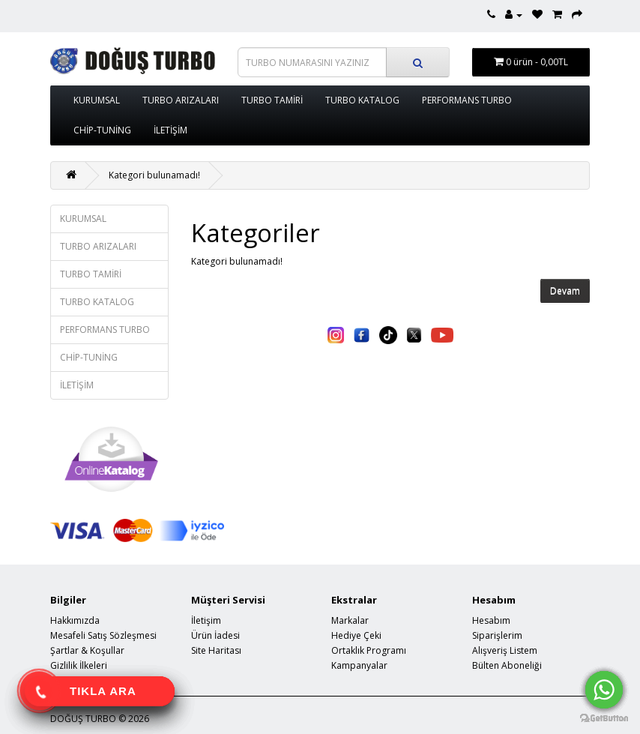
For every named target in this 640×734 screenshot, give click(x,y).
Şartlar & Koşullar (87, 650)
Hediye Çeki (356, 635)
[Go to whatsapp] (604, 690)
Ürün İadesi (215, 635)
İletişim (206, 620)
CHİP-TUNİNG (102, 130)
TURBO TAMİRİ (272, 100)
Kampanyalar (359, 665)
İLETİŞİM (170, 130)
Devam (565, 291)
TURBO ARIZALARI (180, 100)
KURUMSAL (96, 100)
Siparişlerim (497, 635)
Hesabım (491, 620)
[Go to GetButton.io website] (604, 719)
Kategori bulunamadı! (154, 175)
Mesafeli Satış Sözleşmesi (103, 635)
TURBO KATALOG (362, 100)
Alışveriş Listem (504, 650)
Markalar (350, 620)
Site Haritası (216, 650)
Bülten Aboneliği (507, 665)
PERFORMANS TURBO (467, 100)
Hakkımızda (75, 620)
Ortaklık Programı (368, 650)
